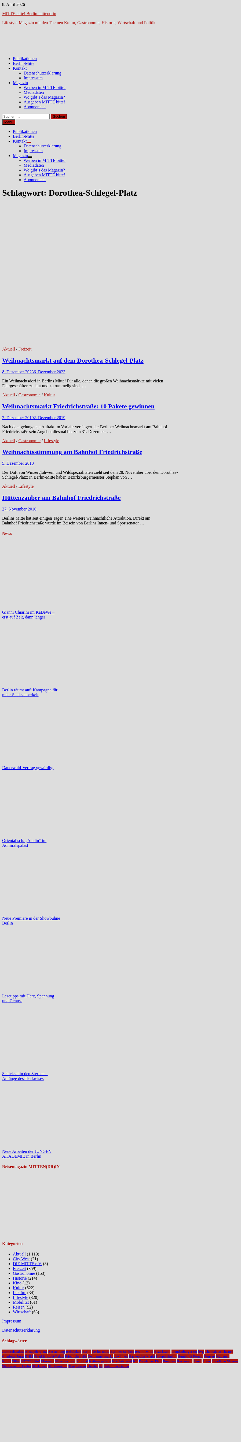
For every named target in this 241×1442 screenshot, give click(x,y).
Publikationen (25, 58)
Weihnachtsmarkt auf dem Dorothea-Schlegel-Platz (73, 360)
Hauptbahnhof (166, 1356)
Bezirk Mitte (144, 1352)
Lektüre (19, 1292)
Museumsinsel (65, 1361)
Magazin (20, 82)
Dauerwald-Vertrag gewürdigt (27, 767)
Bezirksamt (162, 1352)
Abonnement (35, 107)
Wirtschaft (22, 1312)
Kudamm (223, 1356)
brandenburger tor (184, 1352)
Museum (47, 1361)
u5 (101, 1366)
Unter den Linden (116, 1366)
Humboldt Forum (190, 1356)
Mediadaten (34, 92)
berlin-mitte (100, 1352)
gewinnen (121, 1356)
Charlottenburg (13, 1356)
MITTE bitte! (30, 1361)
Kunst (6, 1361)
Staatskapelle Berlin (16, 1366)
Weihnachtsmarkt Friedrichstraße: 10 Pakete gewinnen (78, 406)
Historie (20, 1278)
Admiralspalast (13, 1352)
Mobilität (21, 1302)
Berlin (86, 1352)
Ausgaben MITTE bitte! (44, 102)
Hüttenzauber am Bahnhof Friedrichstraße (61, 497)
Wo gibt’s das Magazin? (44, 97)
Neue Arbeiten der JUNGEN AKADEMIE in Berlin (27, 1153)
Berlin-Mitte (23, 63)
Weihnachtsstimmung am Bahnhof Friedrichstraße (72, 451)
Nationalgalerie (100, 1361)
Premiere (169, 1361)
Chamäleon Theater (219, 1352)
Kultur (49, 395)
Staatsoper (39, 1366)
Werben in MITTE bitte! (44, 87)
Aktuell (8, 349)
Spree (207, 1361)
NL (135, 1361)
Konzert (209, 1356)
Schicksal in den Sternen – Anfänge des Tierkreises (25, 1076)
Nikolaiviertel (122, 1361)
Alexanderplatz (36, 1352)
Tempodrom (77, 1366)
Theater (92, 1366)
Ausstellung (56, 1352)
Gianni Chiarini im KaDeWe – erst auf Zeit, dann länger (28, 614)
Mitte (16, 1361)
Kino (17, 1283)
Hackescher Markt (142, 1356)
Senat (197, 1361)
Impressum (33, 78)
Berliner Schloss (122, 1352)
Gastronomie (29, 395)
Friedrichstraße (76, 1356)
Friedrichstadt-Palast (49, 1356)
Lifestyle (51, 440)
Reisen (19, 1307)
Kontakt (20, 68)
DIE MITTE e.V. (27, 1263)
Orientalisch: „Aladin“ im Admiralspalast (24, 843)
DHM (29, 1356)
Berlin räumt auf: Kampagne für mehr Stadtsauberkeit (29, 692)
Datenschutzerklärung (42, 73)
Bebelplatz (73, 1352)
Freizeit (24, 349)
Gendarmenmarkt (100, 1356)
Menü (8, 122)
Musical (82, 1361)
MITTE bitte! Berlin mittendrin (29, 13)
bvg (201, 1352)
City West (21, 1259)
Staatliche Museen (225, 1361)
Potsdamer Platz (150, 1361)
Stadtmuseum (58, 1366)
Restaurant (184, 1361)
